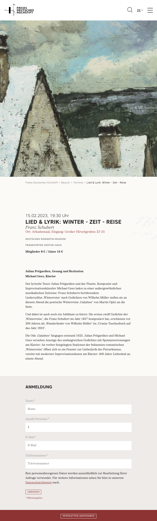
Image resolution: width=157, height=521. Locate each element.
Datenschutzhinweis (38, 483)
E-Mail (29, 437)
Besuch (65, 182)
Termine (78, 182)
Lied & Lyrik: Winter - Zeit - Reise (106, 182)
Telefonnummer (35, 455)
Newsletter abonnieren (78, 516)
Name (29, 401)
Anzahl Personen (36, 419)
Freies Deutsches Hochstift (41, 182)
